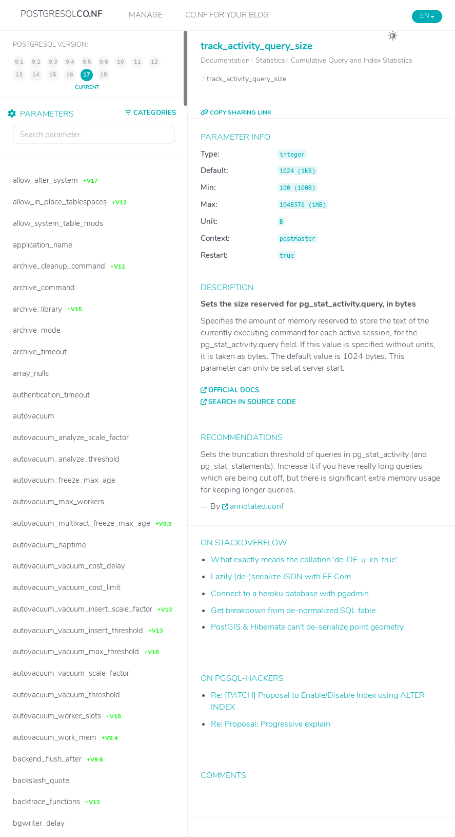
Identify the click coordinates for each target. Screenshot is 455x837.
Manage (146, 15)
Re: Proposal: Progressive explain (270, 724)
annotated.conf (257, 506)
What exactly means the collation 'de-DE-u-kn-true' (304, 559)
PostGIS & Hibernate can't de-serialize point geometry (307, 627)
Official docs (233, 390)
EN (427, 16)
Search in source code (252, 402)
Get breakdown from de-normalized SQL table (293, 610)
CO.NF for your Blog (227, 15)
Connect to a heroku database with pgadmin (290, 593)
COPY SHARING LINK (236, 112)
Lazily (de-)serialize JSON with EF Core (281, 576)
